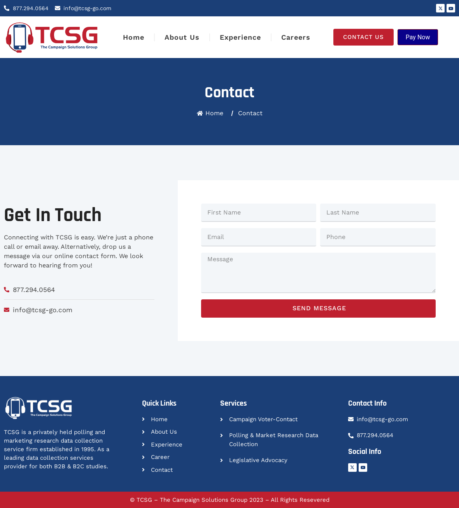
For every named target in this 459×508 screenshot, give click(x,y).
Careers (295, 37)
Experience (240, 37)
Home (133, 37)
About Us (182, 37)
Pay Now (418, 37)
